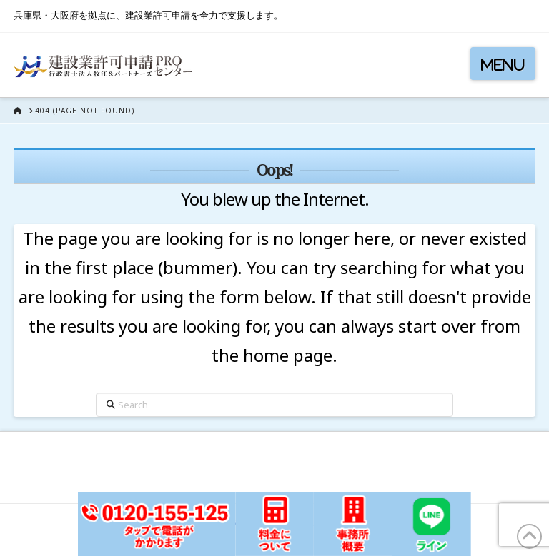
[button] (502, 63)
